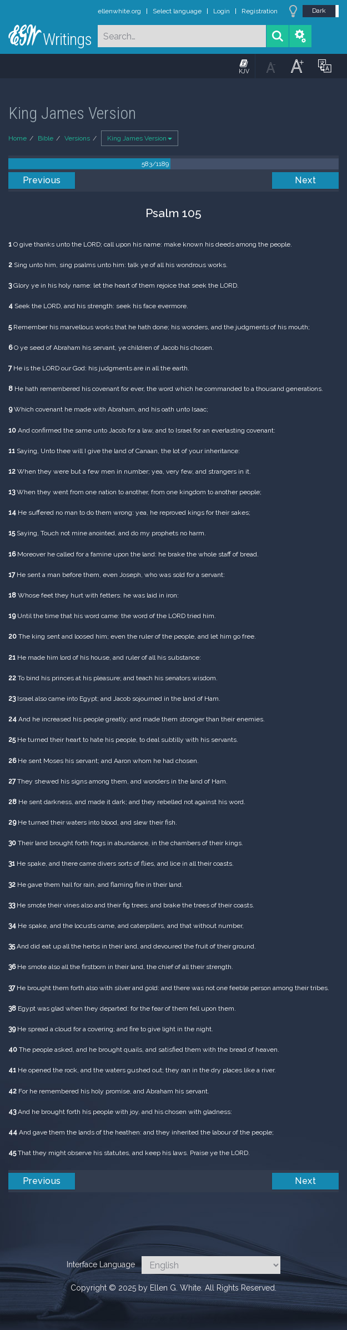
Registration (260, 11)
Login (221, 11)
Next (305, 180)
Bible (45, 138)
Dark (319, 10)
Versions (77, 138)
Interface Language (101, 1264)
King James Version (139, 138)
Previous (42, 180)
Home (17, 138)
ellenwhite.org (119, 11)
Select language (177, 11)
